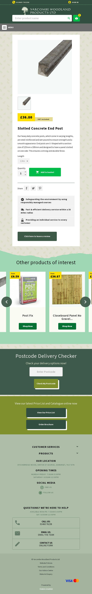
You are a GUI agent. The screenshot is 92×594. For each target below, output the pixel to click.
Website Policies (46, 563)
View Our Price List (46, 412)
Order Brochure (46, 424)
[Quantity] (21, 173)
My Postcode (46, 383)
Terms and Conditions (46, 567)
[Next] (85, 302)
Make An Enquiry (46, 574)
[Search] (42, 18)
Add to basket (45, 172)
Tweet (33, 188)
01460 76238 (22, 2)
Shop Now (28, 326)
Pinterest (40, 188)
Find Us (46, 487)
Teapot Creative (46, 589)
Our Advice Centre (46, 570)
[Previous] (6, 302)
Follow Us (46, 492)
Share (26, 188)
